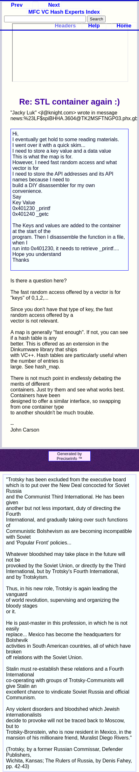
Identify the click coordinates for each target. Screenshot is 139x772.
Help (94, 26)
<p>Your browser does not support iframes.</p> (70, 52)
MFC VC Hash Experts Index (64, 12)
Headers (65, 26)
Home (124, 26)
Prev (17, 5)
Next (53, 5)
